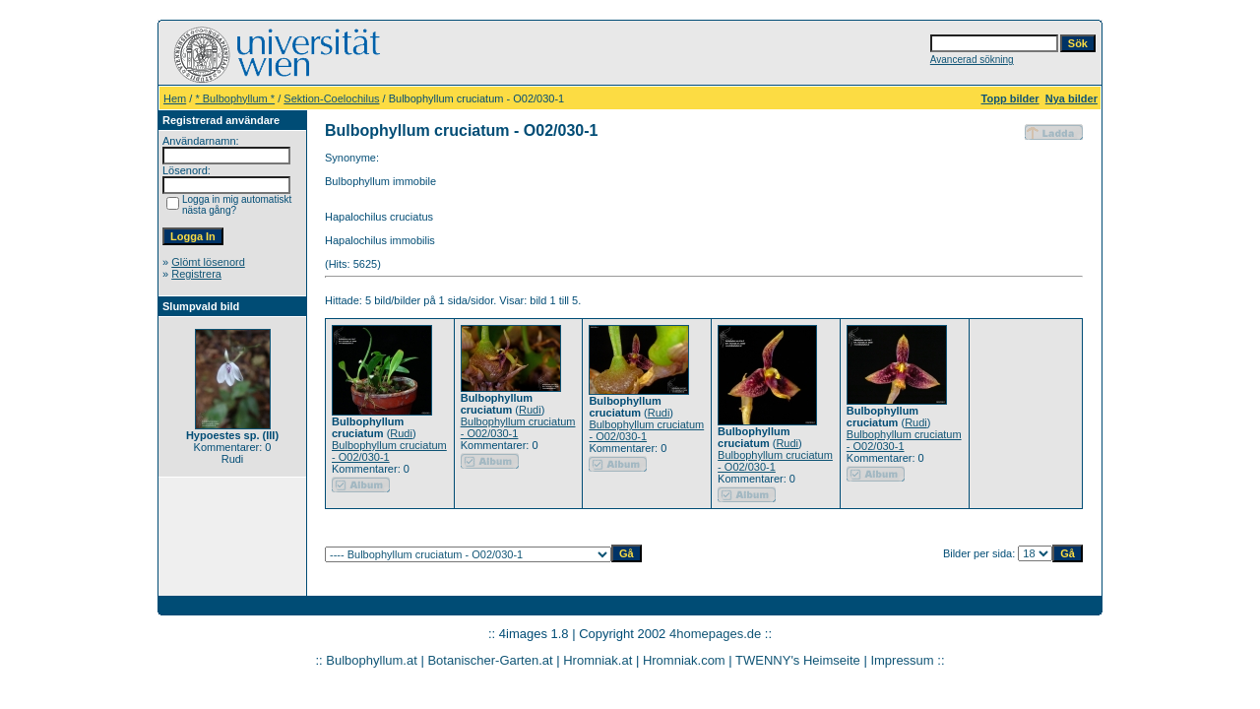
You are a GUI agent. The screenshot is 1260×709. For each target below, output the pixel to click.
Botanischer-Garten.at (489, 660)
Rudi (401, 433)
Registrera (196, 274)
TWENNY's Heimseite (797, 660)
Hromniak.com (684, 660)
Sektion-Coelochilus (331, 98)
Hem (174, 98)
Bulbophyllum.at (371, 660)
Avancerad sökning (972, 59)
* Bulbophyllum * (235, 98)
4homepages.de (715, 633)
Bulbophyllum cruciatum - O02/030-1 (389, 451)
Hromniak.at (597, 660)
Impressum (901, 660)
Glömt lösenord (208, 262)
